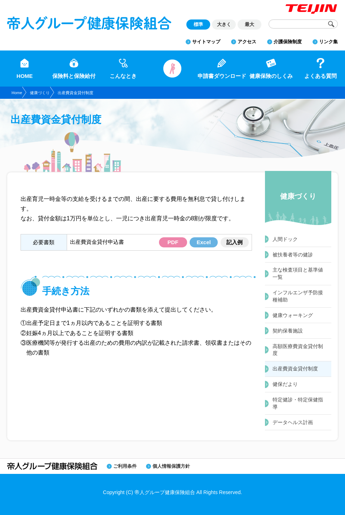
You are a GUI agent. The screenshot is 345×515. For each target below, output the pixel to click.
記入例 (234, 242)
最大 (249, 24)
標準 (198, 24)
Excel (203, 242)
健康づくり (40, 93)
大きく (224, 24)
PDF (173, 242)
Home (17, 93)
